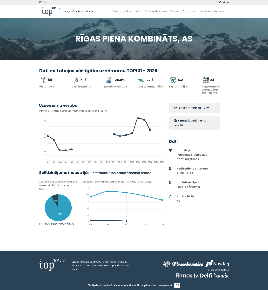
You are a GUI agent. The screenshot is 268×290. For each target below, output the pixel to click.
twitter (223, 2)
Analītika (127, 11)
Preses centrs (189, 11)
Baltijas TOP (141, 11)
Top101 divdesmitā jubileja (211, 11)
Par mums (175, 11)
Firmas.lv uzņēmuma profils (190, 123)
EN (45, 2)
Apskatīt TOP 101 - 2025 (193, 108)
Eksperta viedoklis (158, 11)
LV (40, 2)
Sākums (117, 11)
